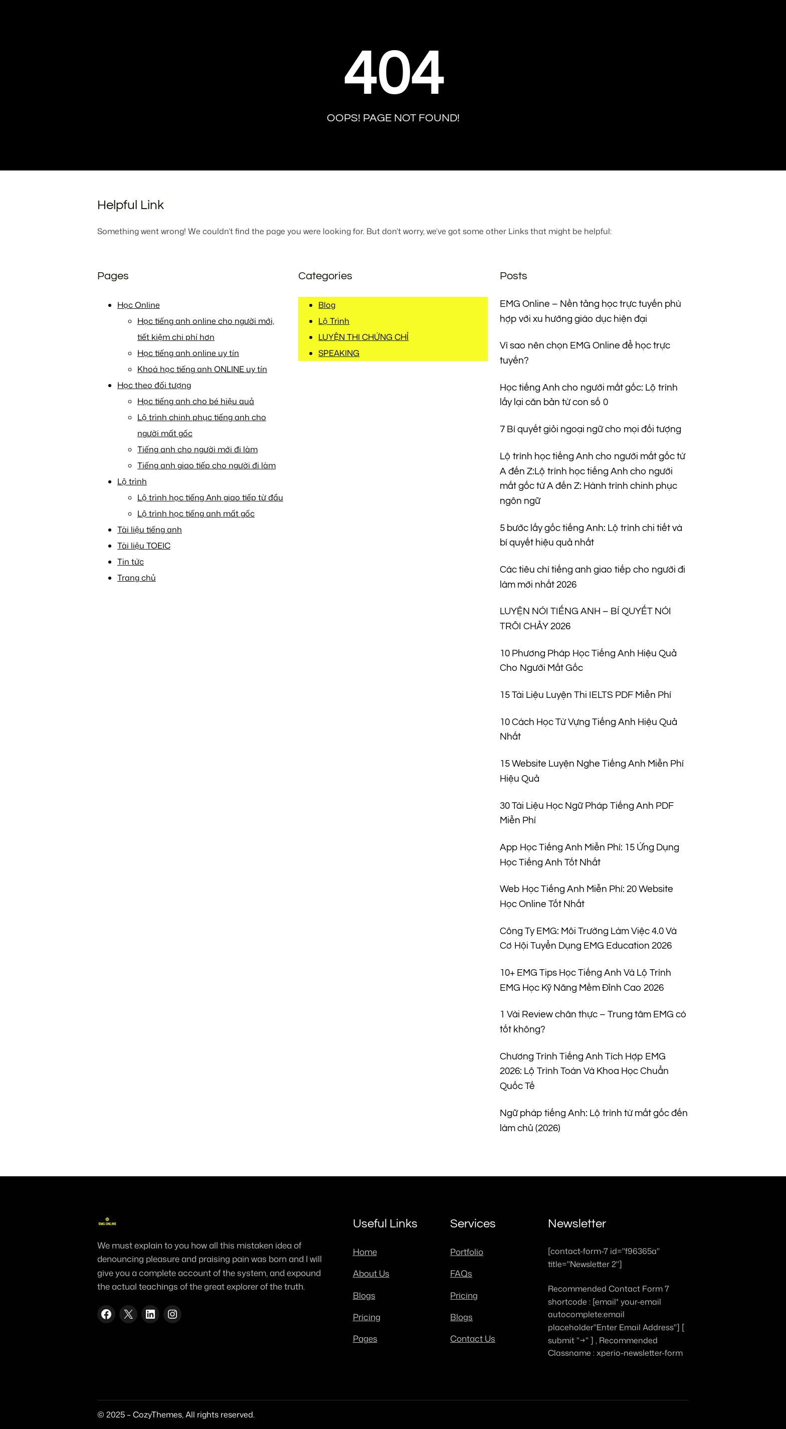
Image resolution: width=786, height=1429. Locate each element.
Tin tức (130, 561)
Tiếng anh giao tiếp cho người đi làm (206, 465)
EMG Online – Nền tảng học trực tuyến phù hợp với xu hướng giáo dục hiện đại (590, 311)
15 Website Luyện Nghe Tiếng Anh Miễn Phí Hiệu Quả (592, 771)
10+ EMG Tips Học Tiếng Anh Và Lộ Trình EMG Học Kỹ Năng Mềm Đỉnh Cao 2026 (585, 980)
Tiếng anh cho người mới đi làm (197, 449)
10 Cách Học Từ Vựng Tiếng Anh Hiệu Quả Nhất (588, 730)
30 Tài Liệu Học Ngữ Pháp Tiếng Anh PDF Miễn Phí (587, 813)
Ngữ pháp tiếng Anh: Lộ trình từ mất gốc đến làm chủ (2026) (594, 1121)
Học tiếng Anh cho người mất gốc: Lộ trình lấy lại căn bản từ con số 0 (589, 395)
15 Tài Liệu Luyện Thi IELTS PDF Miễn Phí (585, 695)
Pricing (366, 1317)
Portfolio (466, 1251)
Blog (326, 304)
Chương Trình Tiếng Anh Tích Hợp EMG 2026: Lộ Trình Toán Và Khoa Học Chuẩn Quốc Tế (584, 1071)
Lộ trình (132, 481)
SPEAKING (338, 353)
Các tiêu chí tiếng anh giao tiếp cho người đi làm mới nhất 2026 (592, 577)
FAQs (461, 1273)
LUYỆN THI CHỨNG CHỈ (363, 336)
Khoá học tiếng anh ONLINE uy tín (202, 369)
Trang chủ (136, 577)
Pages (365, 1338)
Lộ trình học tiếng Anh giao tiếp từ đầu (210, 497)
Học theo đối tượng (154, 385)
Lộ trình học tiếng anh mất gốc (196, 513)
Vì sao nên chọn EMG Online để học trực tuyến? (585, 353)
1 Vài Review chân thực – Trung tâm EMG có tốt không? (593, 1022)
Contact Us (472, 1338)
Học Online (138, 304)
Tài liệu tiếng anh (149, 529)
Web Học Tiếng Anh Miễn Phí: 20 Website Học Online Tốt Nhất (586, 896)
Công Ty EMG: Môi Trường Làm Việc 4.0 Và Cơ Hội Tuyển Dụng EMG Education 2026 (588, 939)
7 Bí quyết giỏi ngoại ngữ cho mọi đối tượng (590, 429)
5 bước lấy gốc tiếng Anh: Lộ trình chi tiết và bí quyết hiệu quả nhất (591, 535)
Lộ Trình (333, 320)
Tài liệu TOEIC (143, 545)
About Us (371, 1273)
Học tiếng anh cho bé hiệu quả (195, 401)
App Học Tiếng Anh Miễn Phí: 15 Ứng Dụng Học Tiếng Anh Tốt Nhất (589, 855)
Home (365, 1251)
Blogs (364, 1295)
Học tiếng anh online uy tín (188, 353)
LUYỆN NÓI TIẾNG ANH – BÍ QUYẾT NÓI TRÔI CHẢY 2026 (585, 619)
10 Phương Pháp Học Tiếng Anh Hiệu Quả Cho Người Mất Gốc (588, 661)
